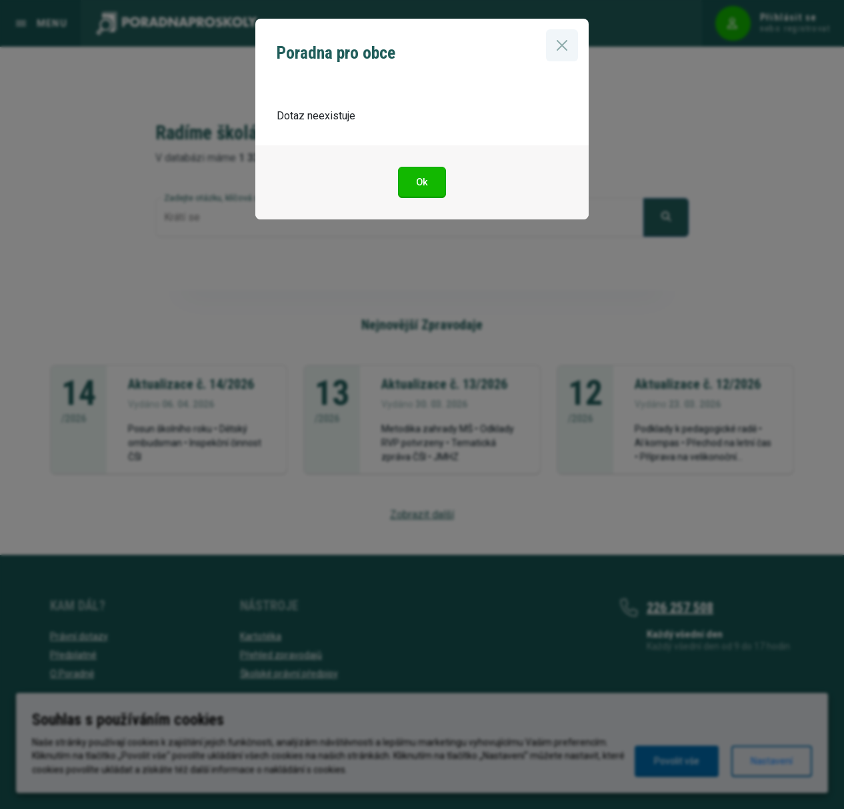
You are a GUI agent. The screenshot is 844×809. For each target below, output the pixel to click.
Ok (422, 182)
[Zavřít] (562, 45)
